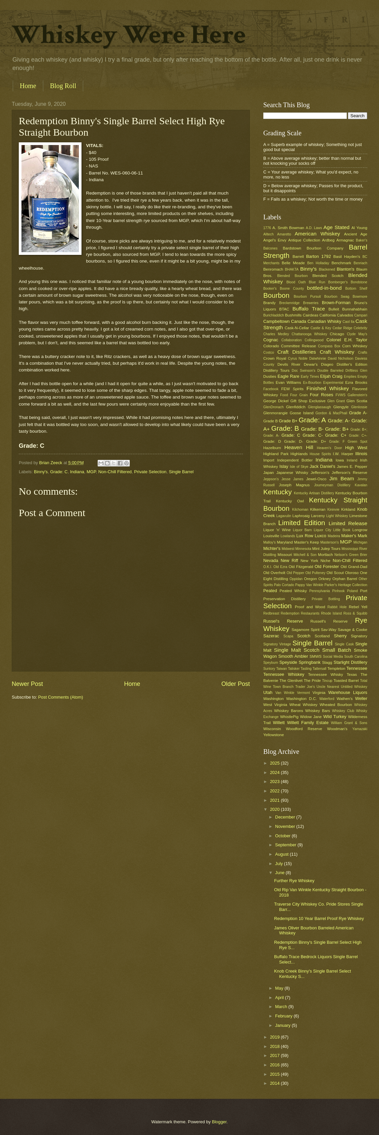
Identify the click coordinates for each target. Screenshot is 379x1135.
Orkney (324, 579)
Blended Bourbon (292, 276)
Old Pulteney (316, 573)
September (286, 844)
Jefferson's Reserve (349, 473)
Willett (279, 722)
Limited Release (348, 523)
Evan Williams (288, 382)
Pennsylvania (319, 591)
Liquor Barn (302, 530)
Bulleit (333, 309)
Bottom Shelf (356, 288)
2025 (275, 763)
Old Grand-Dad (353, 567)
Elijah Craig (331, 376)
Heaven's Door (329, 448)
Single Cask (344, 644)
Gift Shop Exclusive (308, 401)
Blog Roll (63, 85)
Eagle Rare (288, 376)
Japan (268, 473)
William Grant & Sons (349, 723)
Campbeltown (276, 321)
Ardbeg (328, 240)
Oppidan (296, 579)
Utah (267, 692)
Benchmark (341, 263)
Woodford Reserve (304, 729)
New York (309, 561)
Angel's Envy (274, 240)
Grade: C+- (358, 435)
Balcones (270, 248)
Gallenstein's (357, 395)
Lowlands (287, 536)
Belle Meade (293, 263)
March (281, 1006)
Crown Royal (274, 358)
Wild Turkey (334, 716)
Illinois (361, 453)
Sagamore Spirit (305, 630)
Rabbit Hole (336, 607)
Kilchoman (300, 509)
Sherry (340, 635)
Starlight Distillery (350, 662)
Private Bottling (326, 599)
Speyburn (270, 662)
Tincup (327, 681)
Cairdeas (310, 315)
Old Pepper (295, 573)
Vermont (303, 693)
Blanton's (346, 269)
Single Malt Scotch (297, 650)
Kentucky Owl (290, 501)
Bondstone (359, 282)
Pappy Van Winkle (309, 585)
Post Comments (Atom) (60, 697)
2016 (275, 1064)
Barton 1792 (318, 256)
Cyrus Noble (298, 358)
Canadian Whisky (324, 321)
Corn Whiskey (354, 346)
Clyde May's (357, 334)
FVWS (340, 395)
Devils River (288, 364)
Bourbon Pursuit (307, 296)
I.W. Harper (343, 454)
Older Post (235, 684)
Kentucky (277, 492)
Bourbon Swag (336, 296)
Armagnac (345, 240)
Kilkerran (318, 509)
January (283, 1025)
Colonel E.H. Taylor (346, 339)
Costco (268, 352)
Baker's (361, 240)
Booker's (270, 288)
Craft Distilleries (296, 352)
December (285, 817)
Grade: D (272, 441)
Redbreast (271, 613)
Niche (325, 561)
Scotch (303, 635)
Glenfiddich (296, 407)
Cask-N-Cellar (297, 328)
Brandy (269, 303)
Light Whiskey (337, 516)
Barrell (298, 257)
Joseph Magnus (294, 485)
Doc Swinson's (303, 370)
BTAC (284, 309)
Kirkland (348, 509)
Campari (360, 315)
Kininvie (333, 509)
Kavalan (361, 485)
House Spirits (320, 454)
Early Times (310, 376)
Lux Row (304, 535)
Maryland (285, 542)
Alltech (268, 234)
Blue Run (317, 282)
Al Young (359, 228)
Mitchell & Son (305, 555)
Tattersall (319, 668)
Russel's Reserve (283, 621)
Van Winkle (284, 693)
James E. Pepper (352, 467)
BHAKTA (292, 269)
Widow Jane (311, 717)
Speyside (288, 662)
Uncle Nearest (328, 687)
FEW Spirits (292, 389)
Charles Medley (276, 334)
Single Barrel (181, 471)
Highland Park (275, 454)
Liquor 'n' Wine (277, 530)
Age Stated (336, 227)
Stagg (327, 662)
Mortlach (325, 555)
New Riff (289, 560)
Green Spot (357, 441)
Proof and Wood (310, 607)
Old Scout (335, 573)
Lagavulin (283, 516)
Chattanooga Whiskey (309, 334)
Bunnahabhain (354, 309)
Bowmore (360, 296)
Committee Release (298, 346)
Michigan (360, 542)
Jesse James (292, 479)
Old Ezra (280, 567)
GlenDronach (273, 407)
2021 (275, 800)
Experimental (333, 382)
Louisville (271, 536)
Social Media (333, 656)
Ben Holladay (318, 263)
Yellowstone (273, 735)
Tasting (306, 668)
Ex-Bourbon (312, 382)
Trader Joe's (305, 687)
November (285, 826)
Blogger (219, 1121)
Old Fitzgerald (300, 567)
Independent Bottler (295, 460)
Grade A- (358, 412)
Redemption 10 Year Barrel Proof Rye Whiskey (319, 918)
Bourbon (276, 295)
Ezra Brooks (356, 382)
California (327, 315)
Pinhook (338, 591)
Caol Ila (348, 322)
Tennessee (356, 668)
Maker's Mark (354, 535)
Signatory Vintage (277, 644)
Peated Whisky (293, 591)
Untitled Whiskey (354, 687)
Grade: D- (293, 441)
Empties (350, 376)
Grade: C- (313, 435)
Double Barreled (330, 370)
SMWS (316, 656)
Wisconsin (272, 729)
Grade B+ (288, 420)
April (280, 997)
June (280, 872)
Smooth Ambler (293, 656)
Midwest (288, 549)
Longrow (360, 530)
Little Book (341, 530)
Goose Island (302, 413)
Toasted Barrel (346, 681)
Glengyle (341, 407)
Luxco (320, 535)
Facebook (270, 389)
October (283, 835)
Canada (298, 321)
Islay (283, 466)
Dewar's (311, 364)
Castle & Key (321, 328)
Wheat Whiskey (303, 705)
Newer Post (27, 684)
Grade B (270, 421)
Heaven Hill (298, 447)
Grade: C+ (335, 435)
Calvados (345, 315)
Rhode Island (331, 613)
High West (356, 447)
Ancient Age (355, 234)
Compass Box (329, 346)
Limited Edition (301, 522)
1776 (267, 228)
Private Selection (150, 471)
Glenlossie (359, 407)
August (282, 854)
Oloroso (352, 573)
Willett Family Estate (308, 722)
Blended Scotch (327, 276)
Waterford (326, 699)
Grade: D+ (316, 441)
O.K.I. (267, 567)
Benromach (273, 269)
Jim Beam (341, 478)
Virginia (319, 693)
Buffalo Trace (308, 308)
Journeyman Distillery (332, 485)
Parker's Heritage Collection (345, 585)
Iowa (340, 460)
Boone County (292, 288)
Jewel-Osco (316, 479)
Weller (361, 698)
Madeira (334, 536)
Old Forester (327, 566)
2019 (275, 1037)
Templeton (336, 668)
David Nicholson (340, 358)
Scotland (322, 636)
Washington (273, 699)
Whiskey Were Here (129, 34)
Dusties (269, 376)
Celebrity (360, 328)
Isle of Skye (299, 467)
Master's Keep (306, 542)
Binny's (41, 471)
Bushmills (293, 315)
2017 (275, 1055)
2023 (275, 781)
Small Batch (336, 650)
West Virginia (275, 705)
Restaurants (310, 613)
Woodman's (337, 729)
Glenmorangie (275, 413)
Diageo (327, 364)
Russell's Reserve (329, 621)
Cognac (270, 339)
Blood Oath (296, 282)
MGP (91, 471)
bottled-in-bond (324, 288)
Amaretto (284, 234)
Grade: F (336, 441)
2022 (275, 790)
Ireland (352, 460)
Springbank (309, 662)
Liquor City (322, 530)
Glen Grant (336, 401)
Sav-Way (329, 630)
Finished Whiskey (328, 388)
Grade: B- (312, 429)
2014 (275, 1083)
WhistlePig (289, 717)
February (284, 1015)
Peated (270, 590)
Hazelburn (272, 448)
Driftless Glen (356, 370)
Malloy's (269, 542)
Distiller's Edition (352, 364)
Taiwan (281, 668)
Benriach (360, 263)
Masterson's (329, 542)
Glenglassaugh (319, 407)
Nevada (270, 560)
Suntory (269, 668)
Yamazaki (360, 729)
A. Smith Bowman (288, 228)
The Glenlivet (291, 681)
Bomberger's (338, 282)
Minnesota (303, 549)
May (279, 988)
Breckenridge (289, 303)
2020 (275, 809)
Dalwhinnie (317, 358)
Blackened (327, 269)
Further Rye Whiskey (294, 880)
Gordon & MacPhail (331, 413)
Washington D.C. (301, 699)
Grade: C (58, 471)
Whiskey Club (343, 711)
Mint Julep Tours (326, 549)
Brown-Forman (336, 302)
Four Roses (321, 394)
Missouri (285, 555)
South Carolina (355, 656)
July (279, 863)
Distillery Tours (276, 370)
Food (284, 395)
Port (363, 591)
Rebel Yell (358, 607)
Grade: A (312, 420)
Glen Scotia (356, 401)
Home (28, 85)
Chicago (337, 334)
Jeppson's (271, 479)
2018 (275, 1046)
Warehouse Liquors (347, 692)
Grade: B (285, 428)
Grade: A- (339, 420)
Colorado (271, 346)
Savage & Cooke (352, 630)
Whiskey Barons (288, 711)
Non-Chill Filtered (114, 471)
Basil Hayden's (346, 257)
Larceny (318, 516)
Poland (352, 591)
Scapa (288, 636)
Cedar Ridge (342, 328)
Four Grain (299, 395)
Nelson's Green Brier (350, 555)
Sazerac (271, 635)
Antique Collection (304, 240)
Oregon (310, 579)
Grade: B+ (337, 429)
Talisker (294, 668)
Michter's (271, 548)
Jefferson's (320, 473)
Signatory (359, 636)
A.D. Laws (314, 228)
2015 (275, 1074)
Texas (352, 674)
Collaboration (291, 340)
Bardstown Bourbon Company (313, 248)
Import (268, 460)
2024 (275, 772)
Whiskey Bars (317, 711)
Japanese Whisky (292, 473)
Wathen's (345, 699)
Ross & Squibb (355, 613)
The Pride (312, 681)
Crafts (362, 352)
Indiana (77, 471)
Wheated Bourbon (336, 705)
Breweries (311, 303)
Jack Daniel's (322, 466)
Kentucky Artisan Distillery (314, 493)
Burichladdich (273, 315)
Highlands (299, 454)
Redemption (290, 613)
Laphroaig (301, 516)
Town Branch (283, 687)
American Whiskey (317, 233)
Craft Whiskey (337, 352)
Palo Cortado (284, 585)
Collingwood (314, 340)
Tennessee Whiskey (283, 674)
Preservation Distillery (284, 599)
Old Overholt (274, 573)
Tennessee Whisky (325, 674)
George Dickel (275, 401)
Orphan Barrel (344, 579)
